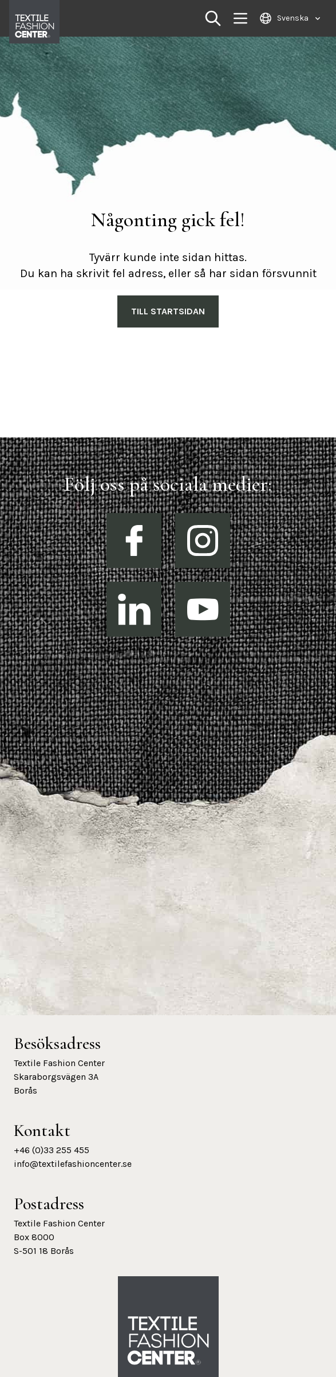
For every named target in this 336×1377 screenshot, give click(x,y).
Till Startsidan (168, 311)
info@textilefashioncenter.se (73, 1163)
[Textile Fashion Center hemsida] (168, 1341)
